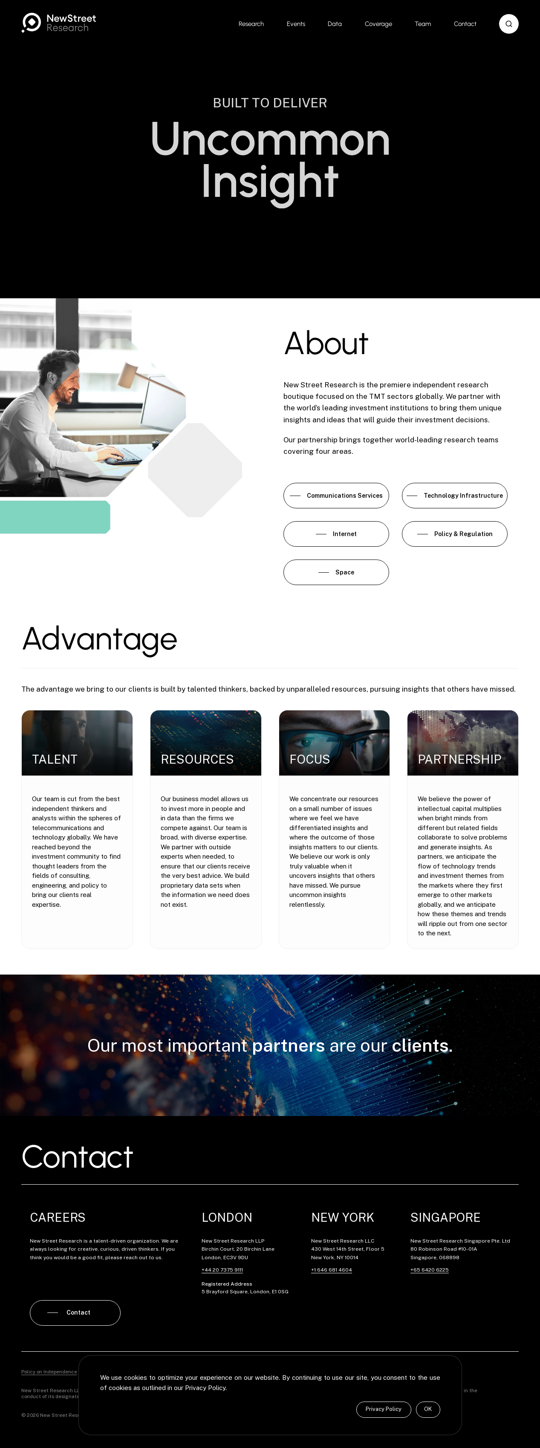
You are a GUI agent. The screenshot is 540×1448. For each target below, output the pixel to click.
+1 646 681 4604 (331, 1270)
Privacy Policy (383, 1409)
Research (251, 24)
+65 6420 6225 (429, 1270)
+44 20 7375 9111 (222, 1270)
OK (428, 1409)
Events (296, 24)
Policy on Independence (49, 1372)
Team (423, 24)
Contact (465, 24)
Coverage (378, 24)
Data (335, 24)
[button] (509, 24)
